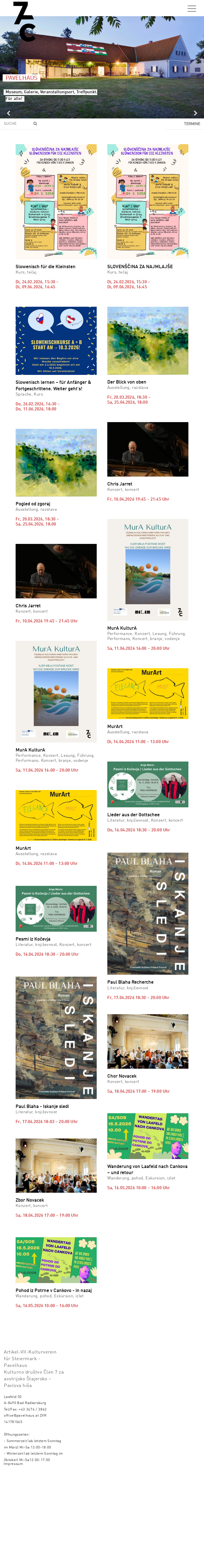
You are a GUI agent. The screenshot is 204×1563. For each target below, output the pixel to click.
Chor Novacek (122, 1071)
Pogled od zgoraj (33, 504)
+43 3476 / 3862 (33, 1497)
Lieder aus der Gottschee (133, 815)
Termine (192, 124)
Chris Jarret (119, 484)
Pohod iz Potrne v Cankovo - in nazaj (54, 1339)
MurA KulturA (122, 628)
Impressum (13, 1552)
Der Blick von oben (126, 382)
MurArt (115, 726)
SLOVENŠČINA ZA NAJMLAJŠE (140, 267)
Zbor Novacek (30, 1223)
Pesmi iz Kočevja (33, 967)
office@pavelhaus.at (21, 1503)
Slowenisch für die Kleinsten (46, 267)
